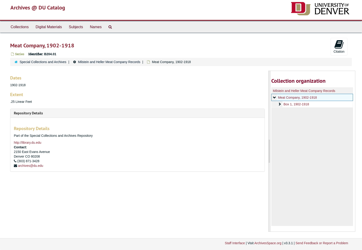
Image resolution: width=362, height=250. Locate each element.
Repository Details (28, 113)
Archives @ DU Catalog (37, 7)
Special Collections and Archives (43, 62)
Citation (339, 46)
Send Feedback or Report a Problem (322, 243)
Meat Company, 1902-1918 (297, 97)
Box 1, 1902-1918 (296, 104)
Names (96, 27)
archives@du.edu (30, 166)
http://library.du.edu (27, 142)
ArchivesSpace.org (267, 243)
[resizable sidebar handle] (269, 151)
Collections (20, 27)
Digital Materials (49, 27)
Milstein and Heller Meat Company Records (109, 62)
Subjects (76, 27)
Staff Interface (235, 243)
